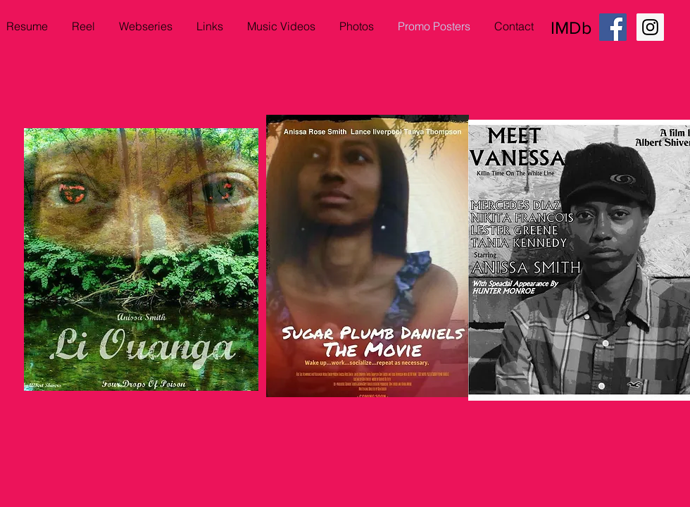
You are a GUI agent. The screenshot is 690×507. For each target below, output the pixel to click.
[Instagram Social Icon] (650, 27)
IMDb (571, 27)
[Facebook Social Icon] (613, 27)
